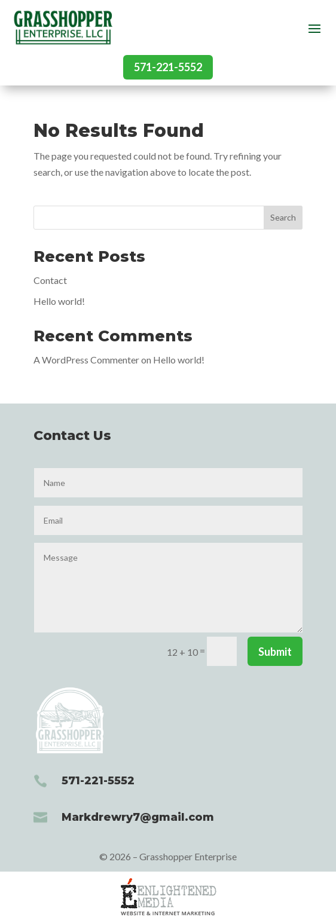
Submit (275, 651)
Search (283, 217)
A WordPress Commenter (86, 359)
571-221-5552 (168, 67)
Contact (50, 280)
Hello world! (59, 301)
